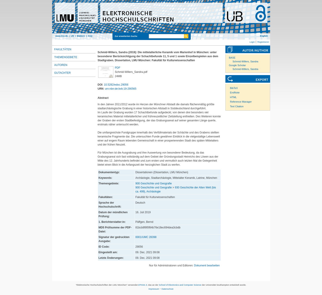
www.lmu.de (61, 36)
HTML (233, 97)
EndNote (235, 92)
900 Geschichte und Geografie (154, 183)
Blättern (81, 36)
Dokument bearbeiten (207, 265)
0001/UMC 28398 (146, 237)
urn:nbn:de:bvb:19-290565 (120, 88)
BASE (232, 57)
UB (72, 36)
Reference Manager (241, 101)
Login (252, 42)
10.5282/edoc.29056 (116, 84)
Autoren (60, 65)
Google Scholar (237, 65)
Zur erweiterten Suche (126, 36)
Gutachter (62, 72)
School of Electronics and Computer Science (180, 285)
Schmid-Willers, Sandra (245, 61)
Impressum (153, 289)
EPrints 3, (143, 285)
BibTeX (234, 88)
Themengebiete (65, 57)
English (264, 36)
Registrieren (263, 42)
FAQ (90, 36)
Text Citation (237, 106)
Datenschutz (168, 289)
